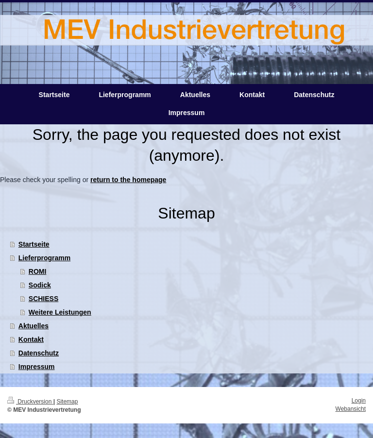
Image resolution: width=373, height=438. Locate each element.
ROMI (38, 271)
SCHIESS (43, 299)
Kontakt (31, 339)
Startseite (34, 244)
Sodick (40, 285)
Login (359, 400)
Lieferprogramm (44, 258)
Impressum (36, 367)
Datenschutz (38, 353)
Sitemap (67, 401)
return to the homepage (128, 180)
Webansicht (351, 408)
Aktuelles (33, 326)
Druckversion (30, 401)
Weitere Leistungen (60, 312)
